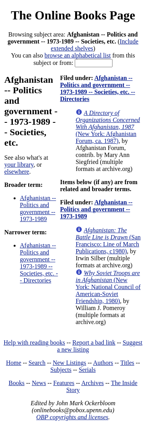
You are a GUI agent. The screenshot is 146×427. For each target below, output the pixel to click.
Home (13, 362)
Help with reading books (34, 342)
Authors (103, 362)
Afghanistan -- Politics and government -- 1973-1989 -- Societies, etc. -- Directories (39, 263)
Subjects (60, 369)
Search (37, 362)
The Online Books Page (73, 15)
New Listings (69, 362)
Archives (92, 383)
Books (17, 383)
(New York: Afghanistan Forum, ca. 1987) (108, 127)
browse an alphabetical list (77, 55)
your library (18, 164)
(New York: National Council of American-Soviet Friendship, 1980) (108, 287)
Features (63, 383)
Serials (87, 369)
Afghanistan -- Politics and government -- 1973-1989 (38, 208)
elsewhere (16, 171)
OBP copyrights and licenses (72, 417)
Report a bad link (94, 342)
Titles (127, 362)
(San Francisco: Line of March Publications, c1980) (108, 240)
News (39, 383)
